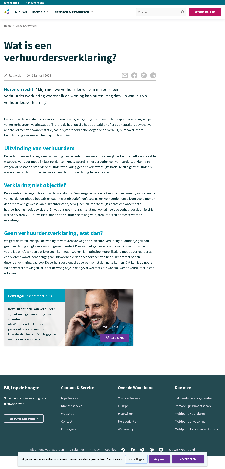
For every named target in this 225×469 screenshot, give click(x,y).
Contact (66, 421)
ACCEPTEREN (188, 459)
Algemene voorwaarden (47, 449)
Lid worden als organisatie (193, 398)
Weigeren (159, 459)
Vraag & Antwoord (26, 25)
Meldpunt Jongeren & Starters (196, 429)
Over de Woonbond (131, 398)
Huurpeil (124, 406)
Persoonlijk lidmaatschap (193, 406)
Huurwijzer (125, 413)
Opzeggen (68, 429)
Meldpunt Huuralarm (190, 413)
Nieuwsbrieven (24, 418)
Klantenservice (71, 406)
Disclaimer (76, 449)
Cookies (110, 449)
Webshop (67, 413)
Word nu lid (205, 12)
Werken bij (125, 429)
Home (7, 25)
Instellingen (136, 459)
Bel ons (115, 338)
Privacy (94, 449)
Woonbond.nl (12, 2)
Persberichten (128, 421)
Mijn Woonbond (35, 2)
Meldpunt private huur (191, 421)
